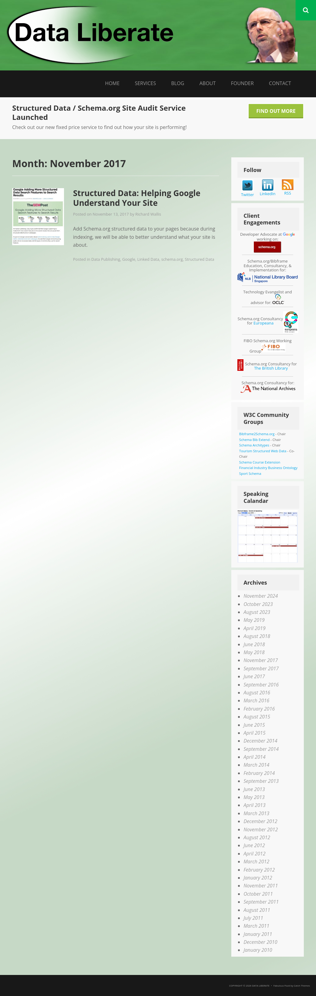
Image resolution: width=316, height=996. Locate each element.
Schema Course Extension (259, 462)
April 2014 (254, 757)
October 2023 (258, 604)
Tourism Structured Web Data (262, 451)
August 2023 (256, 612)
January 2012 (257, 877)
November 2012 (260, 829)
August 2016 (256, 692)
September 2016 (261, 684)
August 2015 (256, 716)
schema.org (172, 259)
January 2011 (257, 934)
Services (145, 83)
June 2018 (254, 644)
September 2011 (261, 901)
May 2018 (254, 652)
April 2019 (254, 628)
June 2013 (254, 789)
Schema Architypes (254, 445)
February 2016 (259, 708)
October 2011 (258, 893)
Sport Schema (250, 473)
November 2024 (260, 596)
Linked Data (148, 259)
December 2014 (260, 740)
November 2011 (260, 885)
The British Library (271, 368)
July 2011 (253, 918)
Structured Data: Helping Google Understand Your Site (137, 198)
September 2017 (261, 668)
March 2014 (256, 764)
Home (112, 83)
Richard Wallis (148, 214)
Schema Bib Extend (254, 439)
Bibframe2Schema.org (257, 434)
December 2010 (260, 942)
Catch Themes (302, 985)
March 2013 (256, 813)
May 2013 (254, 797)
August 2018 (256, 636)
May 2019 (254, 620)
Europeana (264, 323)
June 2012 (254, 845)
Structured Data (199, 259)
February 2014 (259, 773)
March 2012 (256, 861)
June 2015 (254, 725)
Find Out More (276, 111)
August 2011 (256, 910)
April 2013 (254, 805)
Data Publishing (105, 259)
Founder (242, 83)
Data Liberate (260, 985)
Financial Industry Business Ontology (268, 467)
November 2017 (260, 660)
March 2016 (256, 700)
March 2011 (256, 926)
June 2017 (254, 676)
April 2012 (254, 853)
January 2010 (257, 950)
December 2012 (260, 821)
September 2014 (261, 749)
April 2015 (254, 732)
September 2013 (261, 781)
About (207, 83)
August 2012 (256, 837)
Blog (177, 83)
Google (128, 259)
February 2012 (259, 869)
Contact (280, 83)
